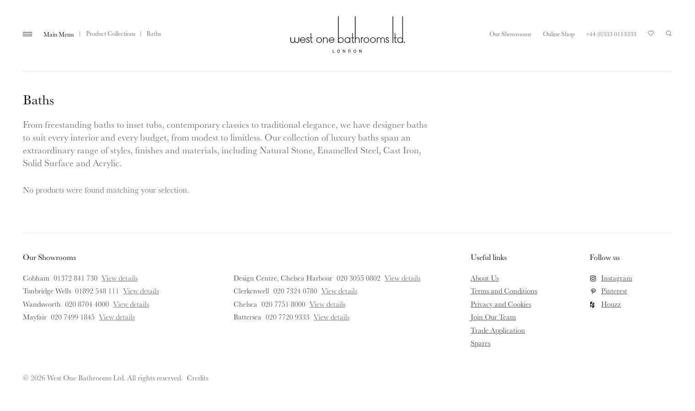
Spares (480, 343)
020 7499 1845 (73, 317)
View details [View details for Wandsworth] (131, 304)
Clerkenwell (251, 291)
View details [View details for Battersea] (331, 317)
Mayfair (35, 317)
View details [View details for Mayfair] (117, 317)
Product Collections (111, 33)
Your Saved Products (651, 35)
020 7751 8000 (283, 304)
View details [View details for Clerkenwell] (339, 291)
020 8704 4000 (87, 304)
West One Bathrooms (347, 34)
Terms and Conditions (504, 291)
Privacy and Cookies (501, 304)
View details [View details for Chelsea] (327, 304)
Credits (197, 378)
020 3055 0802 (358, 278)
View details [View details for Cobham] (119, 278)
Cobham (36, 278)
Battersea (247, 317)
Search (669, 33)
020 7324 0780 (295, 291)
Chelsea (245, 304)
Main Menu (58, 34)
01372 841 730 (76, 278)
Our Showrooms (510, 33)
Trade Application (498, 330)
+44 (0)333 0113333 (611, 33)
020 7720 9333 (287, 317)
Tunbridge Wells (47, 291)
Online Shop (559, 33)
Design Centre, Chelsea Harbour (282, 278)
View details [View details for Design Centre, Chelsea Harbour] (402, 278)
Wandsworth (42, 304)
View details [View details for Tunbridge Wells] (141, 291)
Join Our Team (493, 317)
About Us (485, 278)
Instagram (616, 278)
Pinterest (614, 291)
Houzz (611, 304)
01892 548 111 (97, 291)
